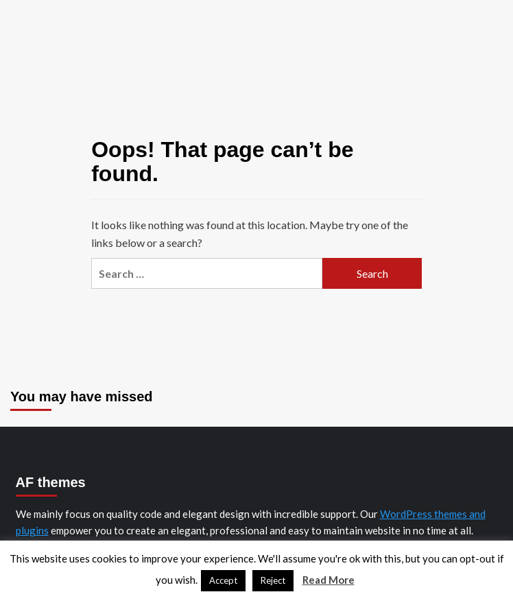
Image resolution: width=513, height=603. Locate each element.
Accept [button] (223, 580)
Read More (328, 580)
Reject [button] (273, 580)
